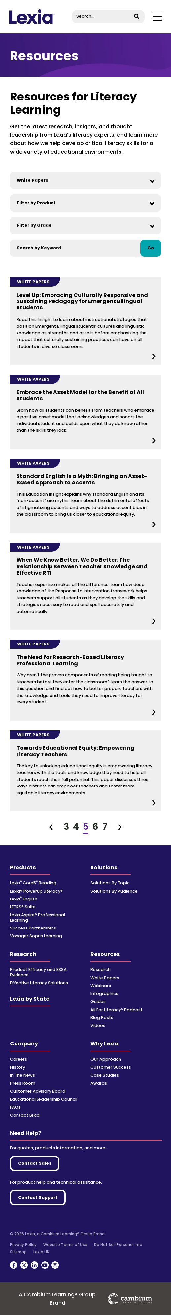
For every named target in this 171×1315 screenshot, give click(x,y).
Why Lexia (104, 1044)
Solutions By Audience (114, 891)
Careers (18, 1059)
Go (150, 248)
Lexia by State (29, 999)
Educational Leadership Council (43, 1099)
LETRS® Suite (23, 907)
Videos (97, 1025)
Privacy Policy (23, 1244)
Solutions (103, 867)
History (17, 1067)
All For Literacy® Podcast (116, 1010)
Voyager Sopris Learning (36, 936)
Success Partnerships (33, 928)
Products (23, 867)
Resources (105, 954)
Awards (98, 1083)
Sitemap (18, 1252)
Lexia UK (41, 1252)
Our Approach (105, 1059)
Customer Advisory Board (37, 1091)
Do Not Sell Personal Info (118, 1244)
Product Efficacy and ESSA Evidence (38, 972)
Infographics (104, 993)
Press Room (22, 1083)
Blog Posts (101, 1017)
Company (24, 1044)
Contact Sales (34, 1163)
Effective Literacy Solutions (39, 983)
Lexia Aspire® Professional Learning (37, 917)
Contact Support (38, 1197)
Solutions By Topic (110, 883)
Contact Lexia (25, 1115)
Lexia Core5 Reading (33, 883)
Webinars (100, 985)
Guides (98, 1001)
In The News (22, 1075)
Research (23, 954)
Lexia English (23, 899)
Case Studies (104, 1075)
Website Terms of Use (65, 1244)
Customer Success (110, 1067)
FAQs (15, 1107)
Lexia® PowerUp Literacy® (36, 891)
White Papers (104, 978)
